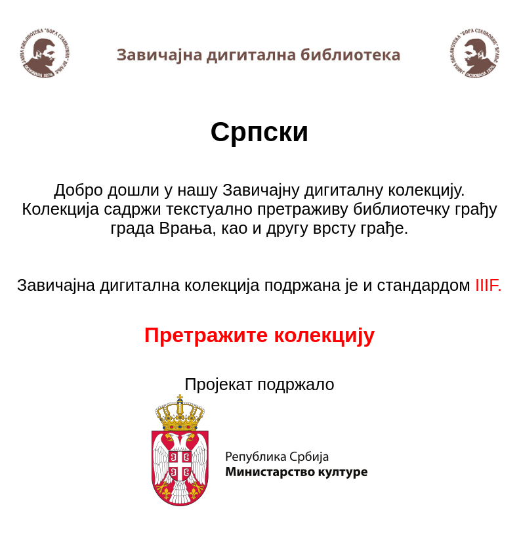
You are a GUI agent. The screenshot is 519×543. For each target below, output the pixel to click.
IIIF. (488, 285)
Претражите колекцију (259, 335)
